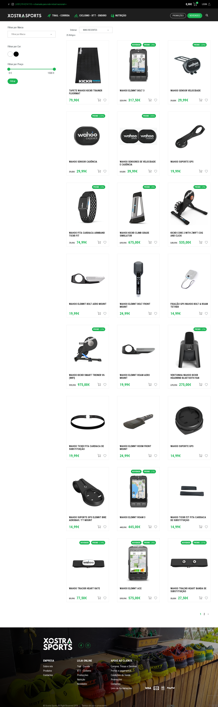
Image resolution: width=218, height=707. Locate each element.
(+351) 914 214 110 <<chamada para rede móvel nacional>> (41, 4)
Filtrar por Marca (15, 27)
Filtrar (12, 81)
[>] (208, 614)
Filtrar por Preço (15, 64)
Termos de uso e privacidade (94, 705)
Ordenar (73, 30)
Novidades (195, 15)
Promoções (178, 15)
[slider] (8, 69)
